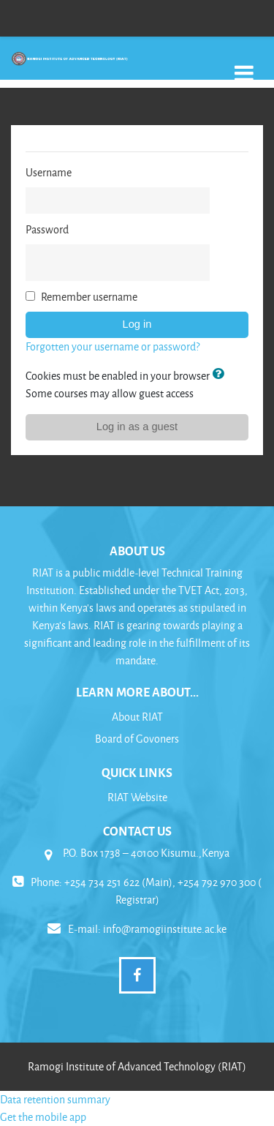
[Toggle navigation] (244, 65)
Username (49, 172)
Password (47, 229)
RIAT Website (137, 797)
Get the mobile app (43, 1117)
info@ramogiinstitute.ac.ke (165, 929)
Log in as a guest (137, 426)
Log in (137, 324)
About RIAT (137, 716)
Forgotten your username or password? (112, 346)
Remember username (89, 296)
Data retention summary (55, 1099)
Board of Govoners (137, 738)
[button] (220, 375)
